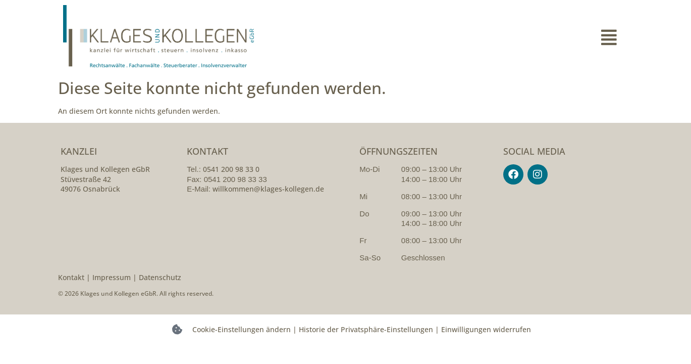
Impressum (111, 277)
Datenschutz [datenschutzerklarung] (160, 277)
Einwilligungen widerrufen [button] (486, 329)
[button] (487, 37)
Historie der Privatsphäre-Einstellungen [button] (366, 329)
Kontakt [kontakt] (71, 277)
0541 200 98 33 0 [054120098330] (231, 169)
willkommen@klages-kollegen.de (268, 189)
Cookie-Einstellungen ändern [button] (241, 329)
